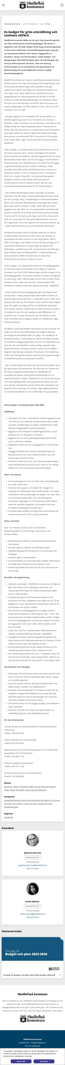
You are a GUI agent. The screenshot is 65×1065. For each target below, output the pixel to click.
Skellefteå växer (11, 807)
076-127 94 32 (33, 868)
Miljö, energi (34, 786)
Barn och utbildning (31, 800)
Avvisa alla (21, 1061)
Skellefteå (8, 817)
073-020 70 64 (33, 917)
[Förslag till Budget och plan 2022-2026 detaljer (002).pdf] (32, 954)
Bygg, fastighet (17, 790)
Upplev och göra (44, 803)
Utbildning (24, 786)
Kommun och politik (13, 803)
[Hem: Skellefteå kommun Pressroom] (32, 5)
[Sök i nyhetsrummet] (62, 5)
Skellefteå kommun (13, 800)
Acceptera (44, 1061)
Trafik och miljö (30, 803)
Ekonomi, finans (11, 786)
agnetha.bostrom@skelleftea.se (32, 865)
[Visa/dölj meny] (3, 5)
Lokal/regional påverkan (35, 790)
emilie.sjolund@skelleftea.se (32, 914)
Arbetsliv (45, 786)
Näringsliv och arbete (50, 800)
